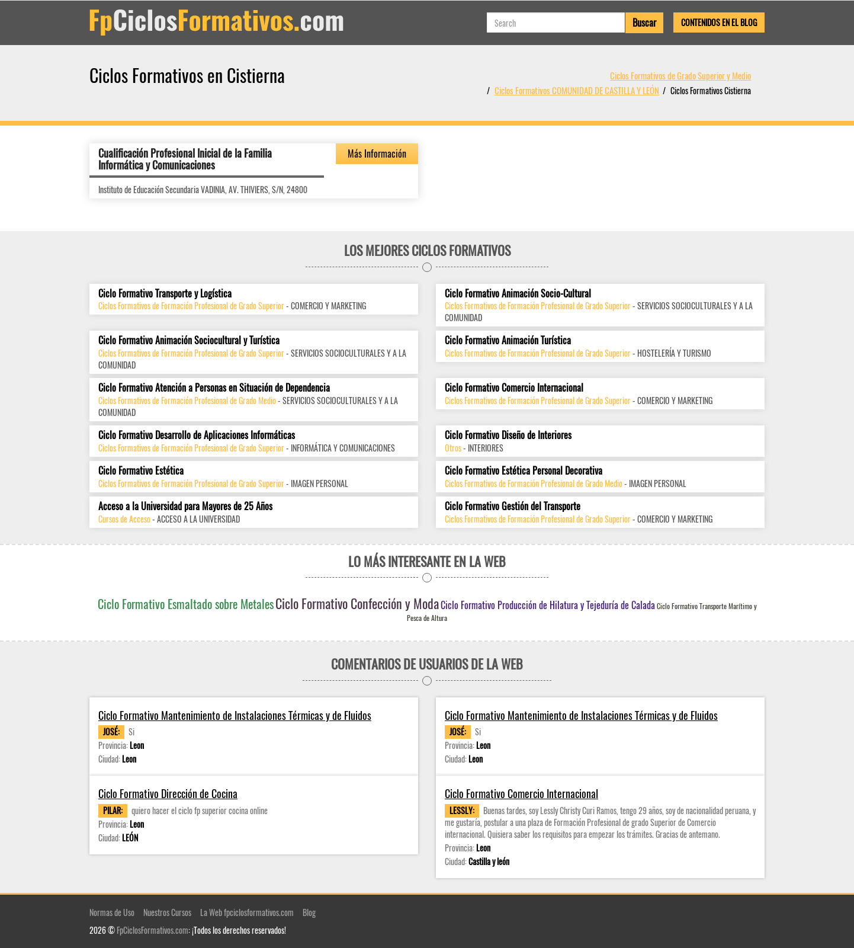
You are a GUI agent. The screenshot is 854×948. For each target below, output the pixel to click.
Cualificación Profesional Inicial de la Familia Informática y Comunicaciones (185, 158)
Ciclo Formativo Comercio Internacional (514, 388)
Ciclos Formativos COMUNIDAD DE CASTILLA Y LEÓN (577, 90)
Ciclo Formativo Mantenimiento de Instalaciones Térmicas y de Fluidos (234, 715)
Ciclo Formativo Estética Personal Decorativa (523, 471)
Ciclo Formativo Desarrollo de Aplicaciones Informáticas (196, 435)
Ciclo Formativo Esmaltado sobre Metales (186, 604)
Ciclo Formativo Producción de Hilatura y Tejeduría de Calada (548, 605)
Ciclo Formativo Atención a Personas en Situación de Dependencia (214, 388)
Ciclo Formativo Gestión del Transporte (512, 506)
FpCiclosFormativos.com (152, 930)
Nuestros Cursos (167, 912)
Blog (309, 912)
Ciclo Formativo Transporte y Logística (165, 293)
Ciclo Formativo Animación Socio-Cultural (518, 293)
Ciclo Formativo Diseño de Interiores (508, 435)
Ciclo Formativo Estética (141, 471)
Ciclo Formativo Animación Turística (508, 340)
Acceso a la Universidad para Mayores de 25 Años (185, 506)
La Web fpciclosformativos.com (247, 912)
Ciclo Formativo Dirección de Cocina (167, 793)
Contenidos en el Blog (719, 22)
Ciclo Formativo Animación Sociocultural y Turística (189, 340)
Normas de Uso (111, 912)
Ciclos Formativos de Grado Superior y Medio (680, 75)
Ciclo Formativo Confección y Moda (357, 603)
